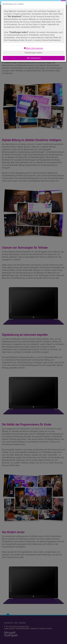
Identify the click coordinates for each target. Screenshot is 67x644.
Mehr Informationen (33, 48)
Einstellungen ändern (33, 53)
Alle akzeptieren (33, 58)
